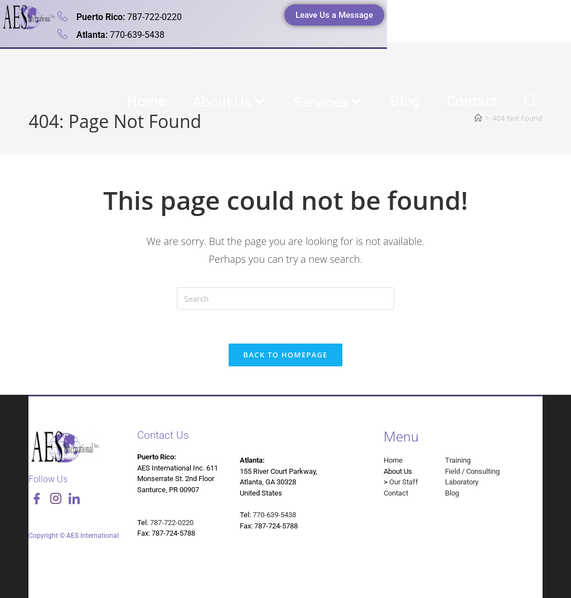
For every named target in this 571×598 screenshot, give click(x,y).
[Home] (478, 118)
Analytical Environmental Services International (146, 82)
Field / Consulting (472, 471)
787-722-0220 (171, 522)
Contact (396, 493)
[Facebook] (36, 500)
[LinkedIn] (74, 500)
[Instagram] (55, 500)
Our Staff (403, 482)
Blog (452, 493)
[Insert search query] (285, 298)
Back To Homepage (285, 355)
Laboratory (461, 482)
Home (393, 460)
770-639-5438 (274, 515)
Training (458, 460)
